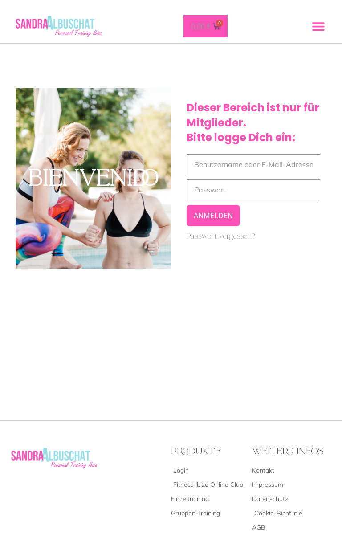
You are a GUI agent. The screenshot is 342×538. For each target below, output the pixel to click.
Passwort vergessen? (221, 236)
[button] (319, 26)
